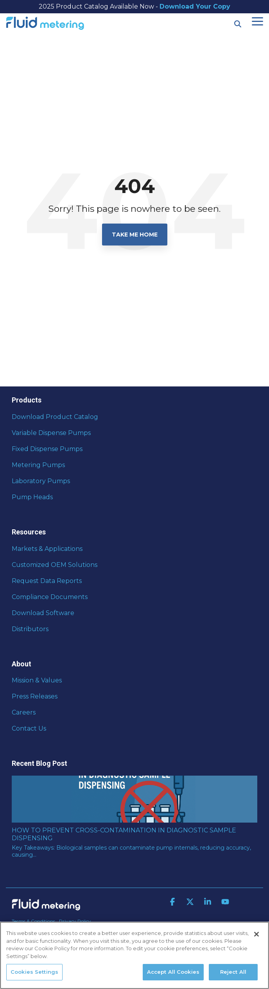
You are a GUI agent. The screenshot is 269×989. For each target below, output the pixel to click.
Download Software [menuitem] (43, 613)
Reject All (233, 972)
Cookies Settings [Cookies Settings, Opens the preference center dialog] (34, 972)
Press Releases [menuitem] (34, 696)
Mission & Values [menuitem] (37, 680)
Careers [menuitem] (24, 712)
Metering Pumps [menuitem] (38, 465)
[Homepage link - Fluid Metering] (46, 908)
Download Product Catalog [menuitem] (55, 417)
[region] (134, 955)
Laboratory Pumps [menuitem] (41, 481)
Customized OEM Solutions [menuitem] (54, 564)
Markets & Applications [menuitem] (47, 548)
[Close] (256, 934)
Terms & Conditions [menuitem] (33, 921)
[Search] (238, 24)
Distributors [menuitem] (30, 629)
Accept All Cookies (173, 972)
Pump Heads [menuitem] (32, 497)
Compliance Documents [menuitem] (50, 597)
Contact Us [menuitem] (29, 728)
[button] (257, 20)
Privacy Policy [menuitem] (75, 921)
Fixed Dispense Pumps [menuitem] (47, 449)
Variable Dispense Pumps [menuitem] (51, 433)
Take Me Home (135, 234)
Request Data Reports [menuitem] (47, 581)
